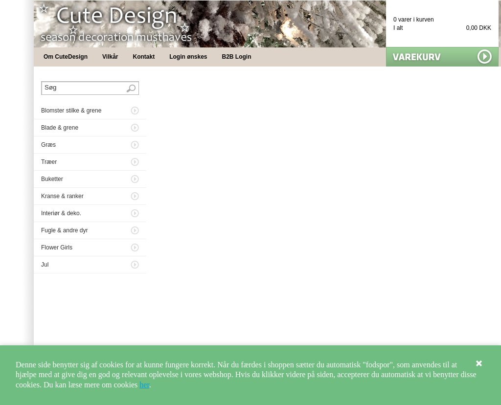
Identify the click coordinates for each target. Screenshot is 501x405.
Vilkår (110, 56)
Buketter (52, 179)
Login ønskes (188, 56)
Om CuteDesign (66, 56)
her (144, 385)
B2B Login (236, 56)
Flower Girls (56, 247)
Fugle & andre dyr (64, 230)
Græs (48, 144)
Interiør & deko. (61, 213)
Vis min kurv (442, 57)
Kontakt (144, 56)
